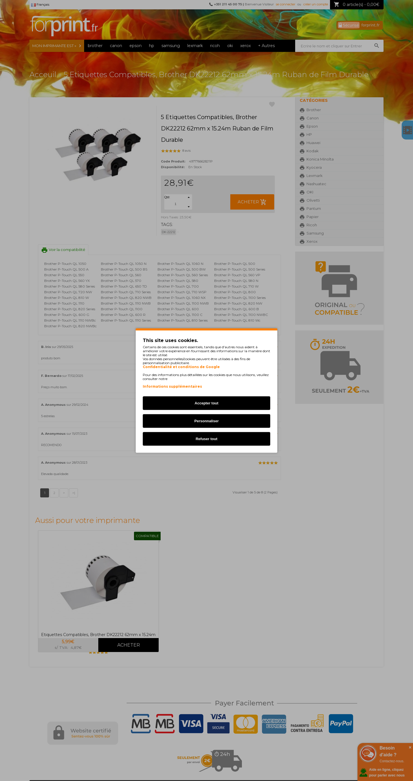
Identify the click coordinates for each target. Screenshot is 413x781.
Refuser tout (207, 439)
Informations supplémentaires (172, 386)
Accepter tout (206, 403)
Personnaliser (206, 421)
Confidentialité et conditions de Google (181, 367)
